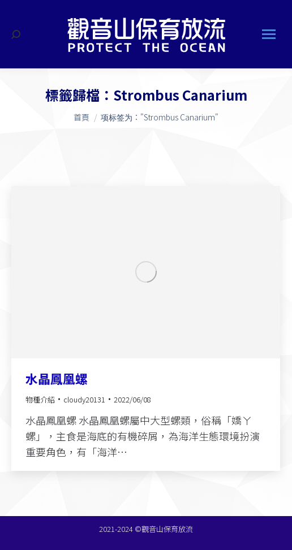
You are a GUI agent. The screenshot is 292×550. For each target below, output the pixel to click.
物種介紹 (40, 399)
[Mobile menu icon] (269, 34)
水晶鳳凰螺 (56, 378)
